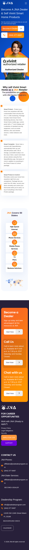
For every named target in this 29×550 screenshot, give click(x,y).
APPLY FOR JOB (9, 437)
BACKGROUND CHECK (11, 521)
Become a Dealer (13, 28)
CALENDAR (7, 528)
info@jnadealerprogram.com (15, 505)
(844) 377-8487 (11, 35)
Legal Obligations (7, 430)
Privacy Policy (6, 428)
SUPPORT (9, 443)
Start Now (14, 332)
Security (4, 433)
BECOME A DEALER (11, 487)
